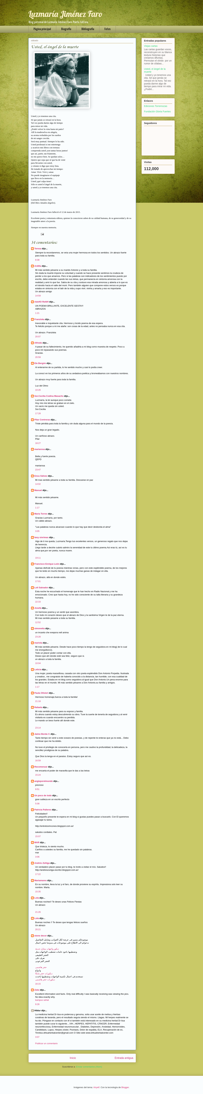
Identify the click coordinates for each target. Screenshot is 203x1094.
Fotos (107, 29)
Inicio (73, 1058)
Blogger (125, 1087)
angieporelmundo (43, 781)
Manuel (38, 490)
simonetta (39, 628)
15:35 (38, 891)
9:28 (37, 1004)
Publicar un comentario (46, 1043)
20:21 (38, 929)
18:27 (38, 443)
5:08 (37, 803)
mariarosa (39, 449)
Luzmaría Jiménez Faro (65, 14)
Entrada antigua (124, 1058)
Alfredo (38, 343)
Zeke (36, 990)
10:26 (38, 390)
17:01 (38, 581)
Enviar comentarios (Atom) (89, 1066)
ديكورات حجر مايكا (43, 973)
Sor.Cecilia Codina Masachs (49, 396)
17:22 (38, 874)
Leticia (37, 669)
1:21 (37, 313)
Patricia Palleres (42, 809)
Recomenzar (40, 766)
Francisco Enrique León (46, 564)
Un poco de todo (43, 795)
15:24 (38, 775)
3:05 (37, 531)
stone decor (40, 935)
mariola (38, 643)
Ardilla (37, 266)
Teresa (37, 248)
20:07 (38, 336)
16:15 (38, 984)
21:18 (38, 701)
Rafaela (38, 707)
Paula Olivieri (41, 693)
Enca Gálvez (40, 476)
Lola (36, 898)
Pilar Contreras (42, 419)
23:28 (38, 636)
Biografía (66, 29)
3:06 (37, 857)
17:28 (38, 413)
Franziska (39, 319)
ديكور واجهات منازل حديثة (47, 949)
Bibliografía (88, 29)
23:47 (38, 469)
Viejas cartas (151, 46)
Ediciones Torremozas (155, 106)
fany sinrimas (41, 537)
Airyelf (96, 1087)
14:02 (38, 484)
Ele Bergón (40, 363)
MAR (36, 842)
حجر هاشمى (41, 967)
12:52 (38, 622)
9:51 (37, 789)
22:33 (38, 601)
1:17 (37, 507)
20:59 (38, 357)
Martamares (40, 880)
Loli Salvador (41, 587)
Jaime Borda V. (42, 734)
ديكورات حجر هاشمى (45, 979)
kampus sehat (42, 1000)
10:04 (38, 663)
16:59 (38, 760)
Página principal (42, 29)
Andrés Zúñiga (42, 863)
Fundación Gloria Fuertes (157, 111)
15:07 (38, 836)
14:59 (38, 295)
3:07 (37, 1037)
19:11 (38, 558)
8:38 (37, 260)
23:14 (38, 727)
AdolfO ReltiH (41, 301)
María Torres (40, 513)
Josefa (37, 608)
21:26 (38, 912)
